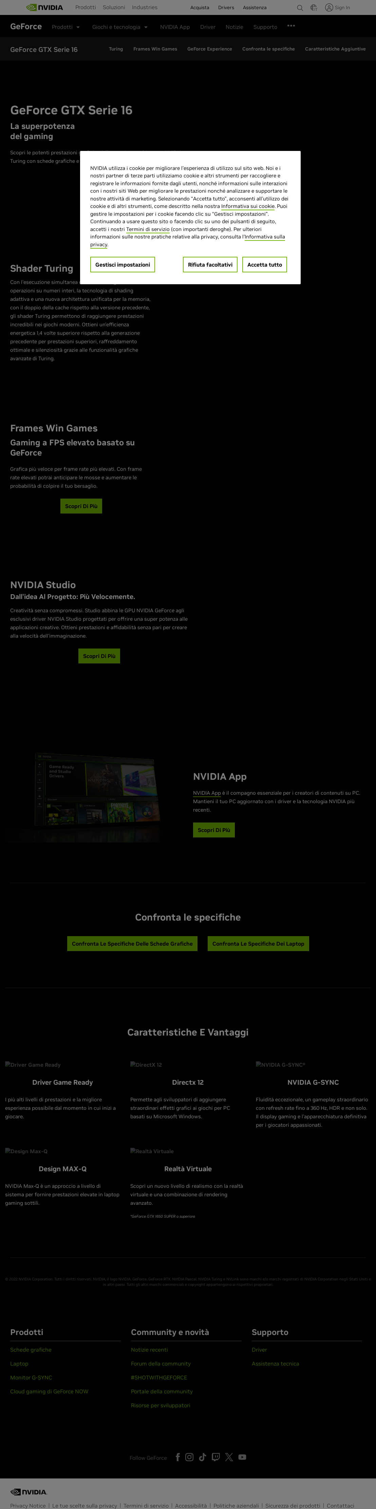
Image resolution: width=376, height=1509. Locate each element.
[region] (190, 218)
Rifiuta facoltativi (210, 264)
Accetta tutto (264, 264)
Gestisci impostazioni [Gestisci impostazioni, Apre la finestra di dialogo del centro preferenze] (122, 264)
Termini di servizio (148, 229)
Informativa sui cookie (248, 206)
